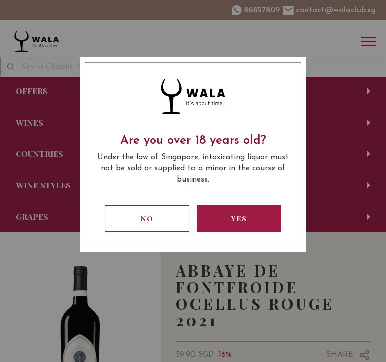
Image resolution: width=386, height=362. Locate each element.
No (147, 218)
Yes (239, 218)
